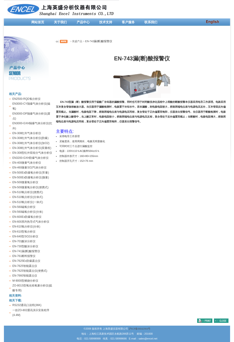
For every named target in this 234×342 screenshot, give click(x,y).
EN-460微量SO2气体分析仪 (29, 167)
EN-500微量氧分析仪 (25, 182)
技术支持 (105, 22)
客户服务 (128, 22)
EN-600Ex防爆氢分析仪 (27, 216)
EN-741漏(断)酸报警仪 (26, 251)
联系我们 (150, 22)
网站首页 (37, 22)
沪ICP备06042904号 (139, 328)
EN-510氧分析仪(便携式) (27, 192)
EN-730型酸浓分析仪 (25, 246)
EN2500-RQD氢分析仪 (26, 98)
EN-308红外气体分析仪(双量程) (31, 148)
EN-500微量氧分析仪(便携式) (30, 187)
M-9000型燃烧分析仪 (25, 280)
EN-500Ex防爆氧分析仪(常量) (30, 172)
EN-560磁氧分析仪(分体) (27, 211)
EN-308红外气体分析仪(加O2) (31, 143)
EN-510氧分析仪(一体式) (27, 202)
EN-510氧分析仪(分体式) (27, 197)
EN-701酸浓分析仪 (24, 241)
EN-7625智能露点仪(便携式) (29, 270)
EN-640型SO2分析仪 (25, 236)
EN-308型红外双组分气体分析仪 (32, 152)
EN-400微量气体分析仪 (26, 162)
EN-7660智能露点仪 (24, 275)
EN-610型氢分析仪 (24, 231)
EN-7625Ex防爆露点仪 (26, 260)
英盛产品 (77, 41)
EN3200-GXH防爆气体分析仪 (30, 157)
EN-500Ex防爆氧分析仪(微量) (30, 177)
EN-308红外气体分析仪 (26, 133)
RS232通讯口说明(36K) (26, 305)
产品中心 (83, 22)
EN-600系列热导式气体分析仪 (31, 221)
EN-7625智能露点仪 (24, 266)
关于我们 (60, 22)
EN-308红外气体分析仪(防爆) (30, 138)
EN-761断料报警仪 (24, 256)
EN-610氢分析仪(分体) (26, 226)
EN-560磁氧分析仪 (24, 207)
